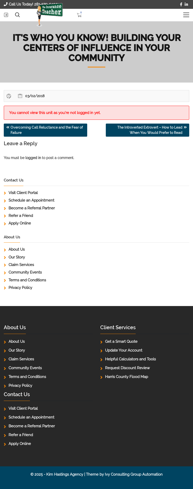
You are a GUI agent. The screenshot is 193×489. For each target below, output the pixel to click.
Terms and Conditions (27, 280)
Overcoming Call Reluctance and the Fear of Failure (47, 130)
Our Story (17, 257)
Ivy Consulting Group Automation (134, 474)
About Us (17, 249)
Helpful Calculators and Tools (130, 359)
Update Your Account (123, 350)
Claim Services (21, 264)
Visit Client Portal (23, 193)
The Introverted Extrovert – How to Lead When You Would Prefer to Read (149, 130)
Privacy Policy (20, 287)
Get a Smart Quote (121, 341)
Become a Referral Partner (32, 208)
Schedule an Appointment (31, 200)
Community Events (25, 272)
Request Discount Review (127, 368)
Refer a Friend (21, 215)
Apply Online (20, 223)
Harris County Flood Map (126, 376)
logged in (33, 158)
